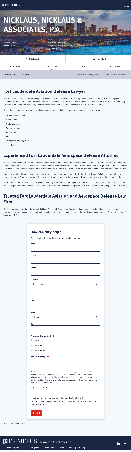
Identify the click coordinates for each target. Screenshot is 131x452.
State (33, 313)
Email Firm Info (97, 58)
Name (33, 243)
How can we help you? (39, 357)
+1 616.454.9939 (66, 449)
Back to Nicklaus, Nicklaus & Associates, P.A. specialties (103, 75)
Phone (33, 268)
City (32, 301)
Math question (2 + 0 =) (40, 389)
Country (34, 280)
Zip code (34, 325)
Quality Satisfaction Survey (15, 424)
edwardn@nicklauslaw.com (60, 45)
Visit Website (32, 58)
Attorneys (83, 67)
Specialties (51, 67)
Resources (115, 67)
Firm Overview (17, 67)
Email (33, 256)
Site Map (81, 449)
